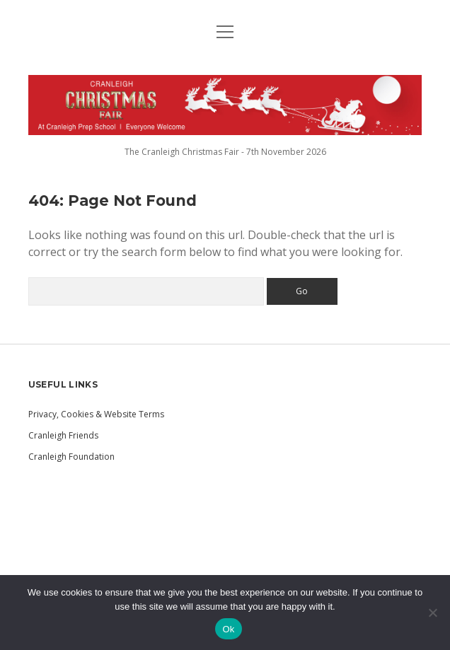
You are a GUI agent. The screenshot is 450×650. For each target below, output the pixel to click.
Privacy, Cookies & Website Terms (96, 414)
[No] (432, 612)
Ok (228, 629)
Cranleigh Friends (63, 435)
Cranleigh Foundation (71, 457)
